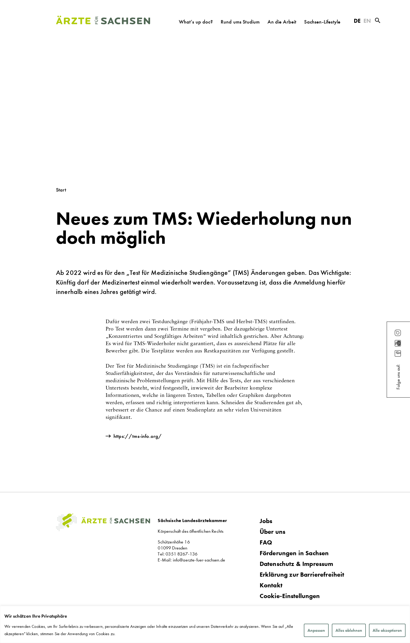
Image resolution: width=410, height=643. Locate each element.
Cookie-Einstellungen (290, 596)
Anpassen (316, 630)
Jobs (266, 521)
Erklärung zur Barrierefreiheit (302, 574)
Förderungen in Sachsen (294, 553)
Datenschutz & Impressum (296, 563)
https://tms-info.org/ (137, 436)
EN (367, 20)
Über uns (272, 531)
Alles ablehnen (348, 630)
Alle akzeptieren (387, 630)
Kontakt (271, 585)
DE (357, 20)
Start (61, 190)
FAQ (266, 542)
